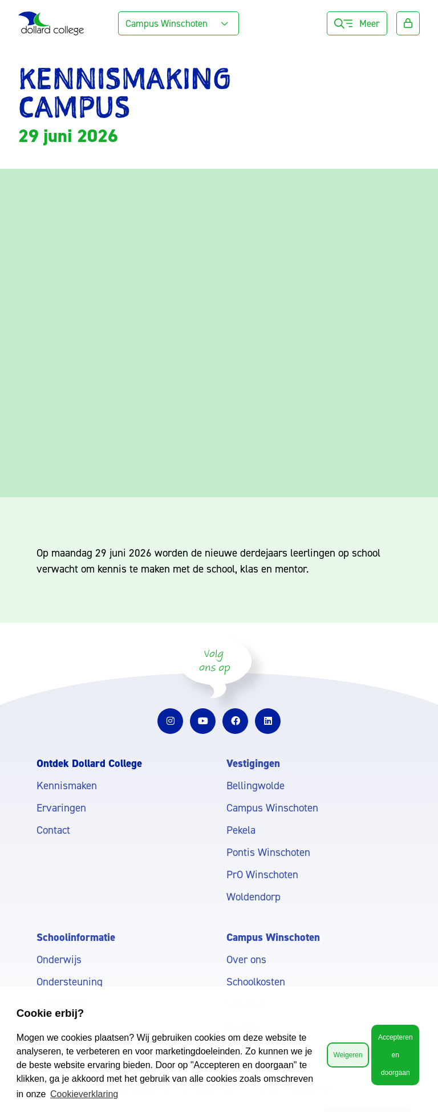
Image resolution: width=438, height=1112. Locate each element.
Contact (53, 830)
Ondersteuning (69, 982)
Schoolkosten (255, 982)
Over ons (246, 959)
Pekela (241, 830)
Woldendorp (253, 897)
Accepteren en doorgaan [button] (395, 1055)
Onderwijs (59, 959)
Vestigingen (253, 763)
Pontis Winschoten (268, 852)
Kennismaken (66, 785)
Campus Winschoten (272, 808)
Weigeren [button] (348, 1055)
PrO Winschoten (262, 874)
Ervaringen (61, 808)
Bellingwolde (255, 785)
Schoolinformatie (75, 937)
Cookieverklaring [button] (84, 1094)
